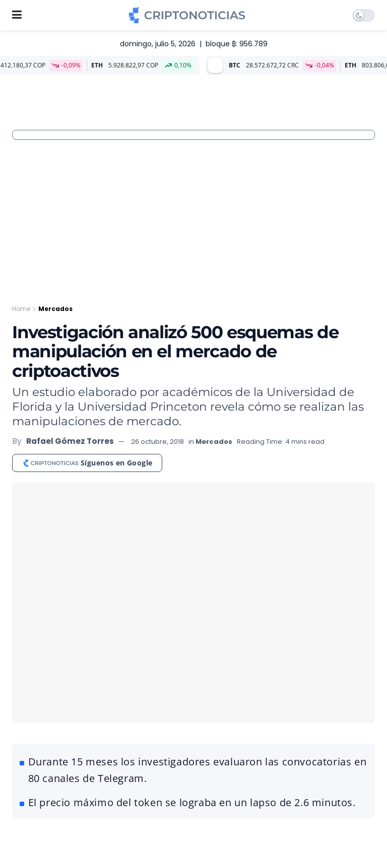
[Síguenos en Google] (87, 463)
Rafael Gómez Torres (70, 441)
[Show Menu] (17, 15)
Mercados (55, 308)
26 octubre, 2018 (157, 441)
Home (21, 308)
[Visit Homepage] (186, 15)
